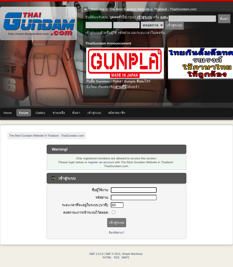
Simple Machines (132, 254)
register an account (101, 162)
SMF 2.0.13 (96, 254)
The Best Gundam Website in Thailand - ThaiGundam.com (38, 23)
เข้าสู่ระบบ (144, 17)
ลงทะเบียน (168, 17)
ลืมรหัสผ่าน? (116, 232)
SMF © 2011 (112, 254)
